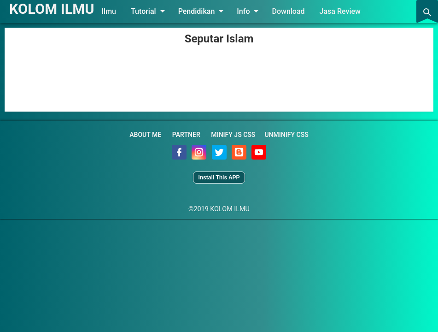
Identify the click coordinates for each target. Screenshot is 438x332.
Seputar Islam (219, 38)
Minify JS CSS (233, 134)
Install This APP (218, 177)
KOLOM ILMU (53, 9)
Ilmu (112, 11)
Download (291, 11)
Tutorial (153, 11)
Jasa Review (343, 11)
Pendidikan (205, 11)
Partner (186, 134)
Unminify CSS (286, 134)
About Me (145, 134)
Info (252, 11)
